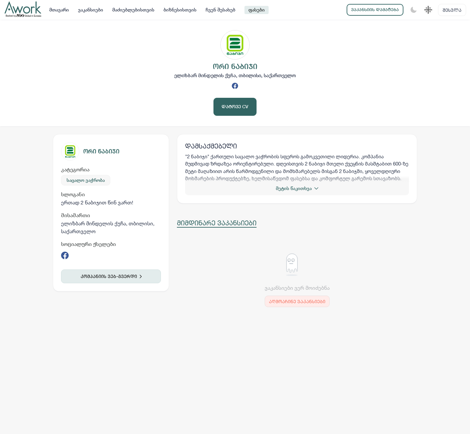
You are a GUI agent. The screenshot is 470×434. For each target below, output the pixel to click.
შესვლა (452, 10)
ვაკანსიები (90, 9)
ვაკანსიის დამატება (375, 9)
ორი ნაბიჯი (101, 151)
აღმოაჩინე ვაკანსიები (297, 301)
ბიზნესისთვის (180, 9)
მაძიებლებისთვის (133, 9)
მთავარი (59, 9)
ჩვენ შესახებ (220, 9)
